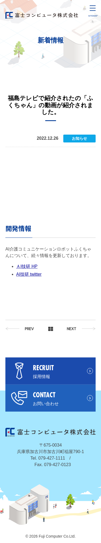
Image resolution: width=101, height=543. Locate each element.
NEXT (71, 329)
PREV (29, 329)
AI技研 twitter (28, 274)
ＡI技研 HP (26, 266)
